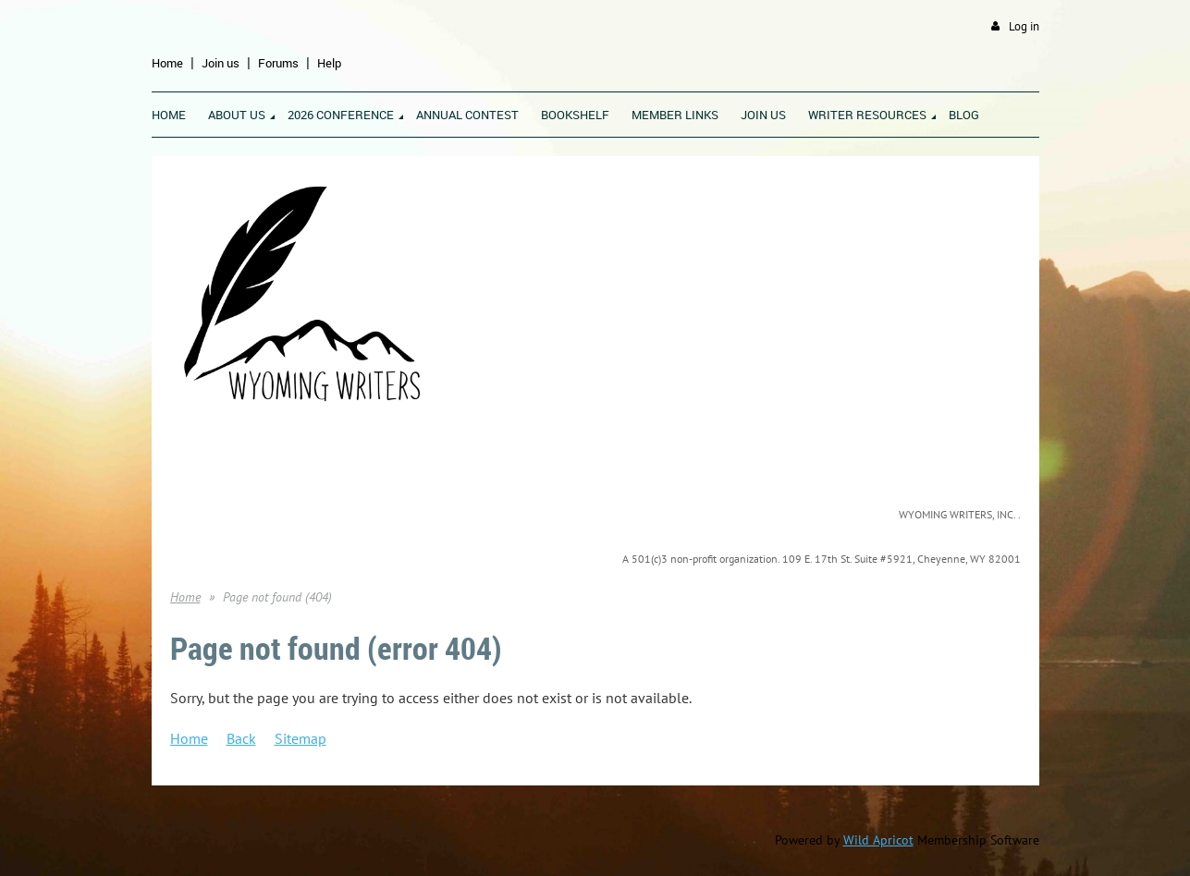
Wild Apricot (878, 840)
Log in (1024, 26)
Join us (220, 63)
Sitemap (300, 738)
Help (329, 63)
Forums (278, 63)
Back (241, 738)
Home (167, 63)
